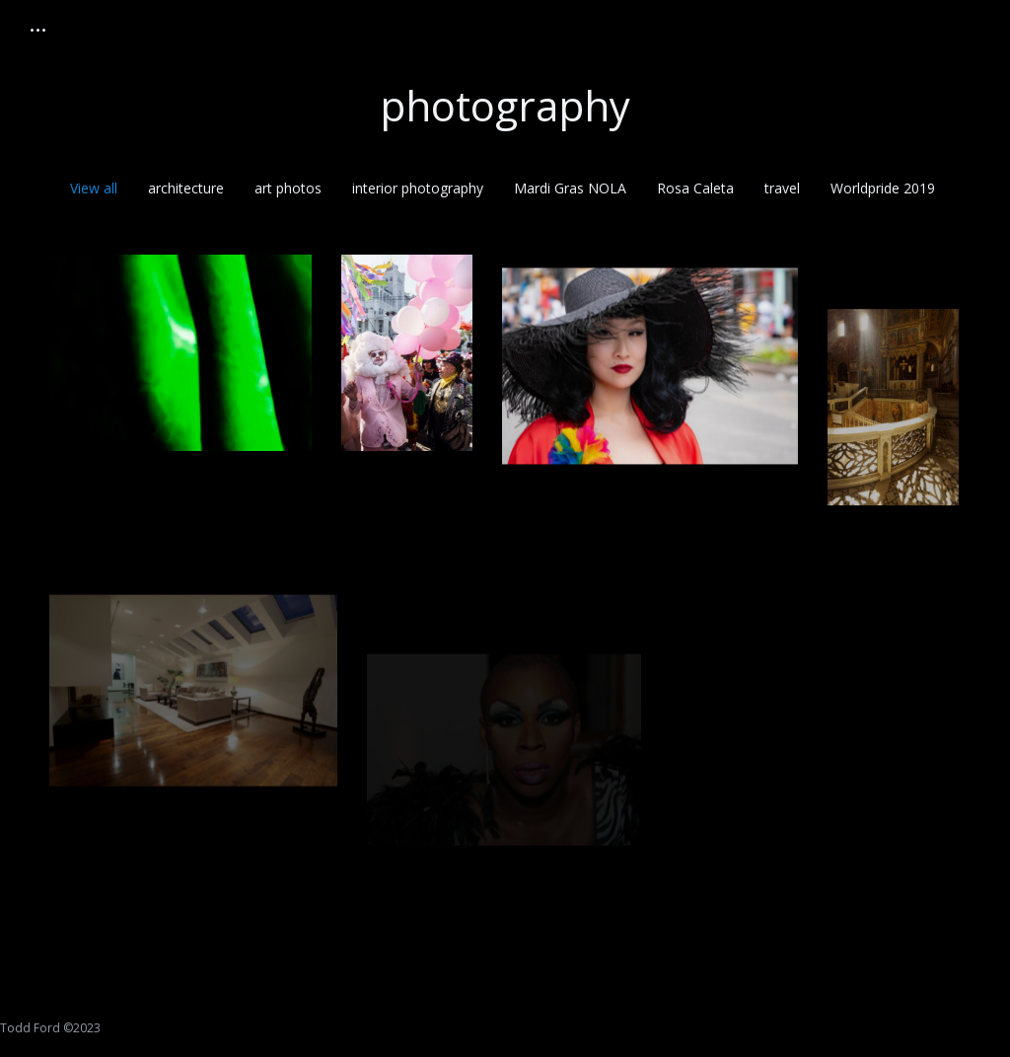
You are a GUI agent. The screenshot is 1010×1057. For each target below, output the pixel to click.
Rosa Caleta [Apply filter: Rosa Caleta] (695, 188)
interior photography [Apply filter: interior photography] (417, 188)
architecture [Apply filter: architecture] (186, 188)
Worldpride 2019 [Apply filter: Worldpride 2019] (882, 188)
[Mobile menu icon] (38, 30)
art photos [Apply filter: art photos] (288, 188)
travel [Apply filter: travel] (782, 188)
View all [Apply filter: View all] (93, 188)
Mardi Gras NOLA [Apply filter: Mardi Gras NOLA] (570, 188)
